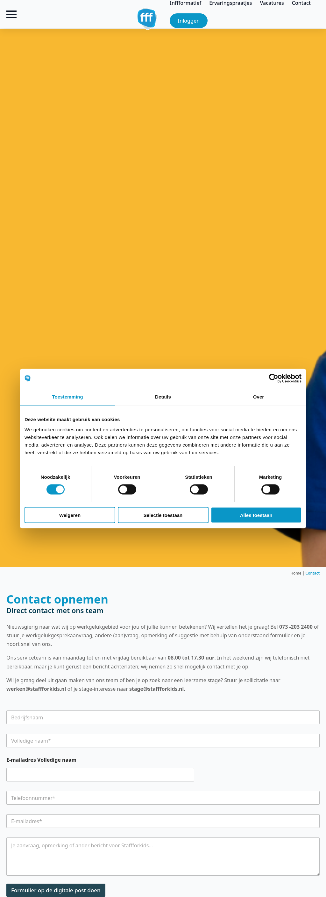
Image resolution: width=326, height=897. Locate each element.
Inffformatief (185, 2)
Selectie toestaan (163, 515)
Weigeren (70, 515)
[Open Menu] (11, 14)
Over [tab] (258, 396)
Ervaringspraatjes (230, 2)
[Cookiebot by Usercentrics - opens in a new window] (273, 378)
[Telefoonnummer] (163, 798)
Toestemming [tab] (67, 396)
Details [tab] (163, 396)
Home (295, 573)
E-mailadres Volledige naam (41, 760)
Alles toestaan (256, 515)
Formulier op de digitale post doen (56, 890)
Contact (301, 2)
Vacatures (272, 2)
